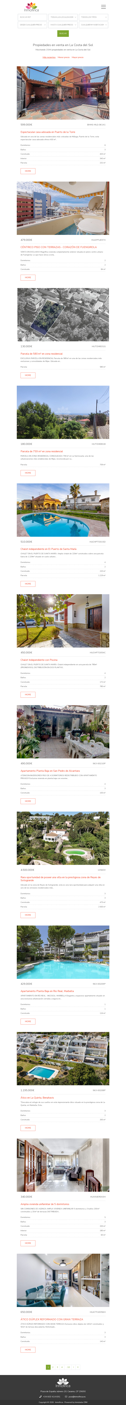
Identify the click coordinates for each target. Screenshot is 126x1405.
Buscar (63, 33)
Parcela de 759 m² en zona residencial (42, 451)
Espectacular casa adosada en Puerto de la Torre (48, 132)
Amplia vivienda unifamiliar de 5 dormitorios (45, 1204)
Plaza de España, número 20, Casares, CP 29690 (63, 1391)
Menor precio (64, 57)
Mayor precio (78, 57)
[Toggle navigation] (103, 7)
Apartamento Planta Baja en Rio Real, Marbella (47, 991)
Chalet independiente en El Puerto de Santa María (48, 549)
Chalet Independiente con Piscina (39, 660)
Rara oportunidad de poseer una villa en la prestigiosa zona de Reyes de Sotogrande (61, 879)
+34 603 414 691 (51, 1396)
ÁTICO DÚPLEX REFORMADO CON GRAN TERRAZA (52, 1319)
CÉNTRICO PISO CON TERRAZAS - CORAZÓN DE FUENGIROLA (59, 247)
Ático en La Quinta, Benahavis (37, 1097)
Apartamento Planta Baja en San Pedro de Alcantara (50, 771)
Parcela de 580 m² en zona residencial (42, 354)
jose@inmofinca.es (77, 1396)
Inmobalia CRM (81, 1402)
